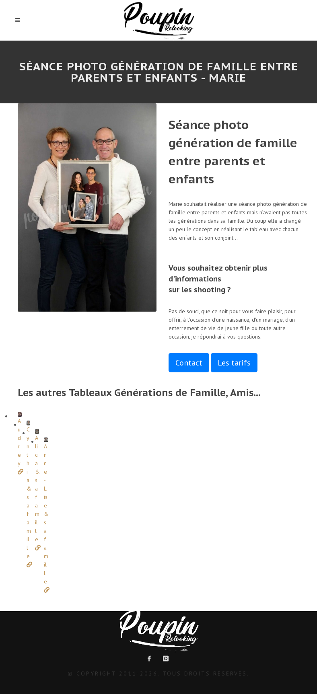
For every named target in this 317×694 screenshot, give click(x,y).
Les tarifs (234, 362)
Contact (188, 362)
